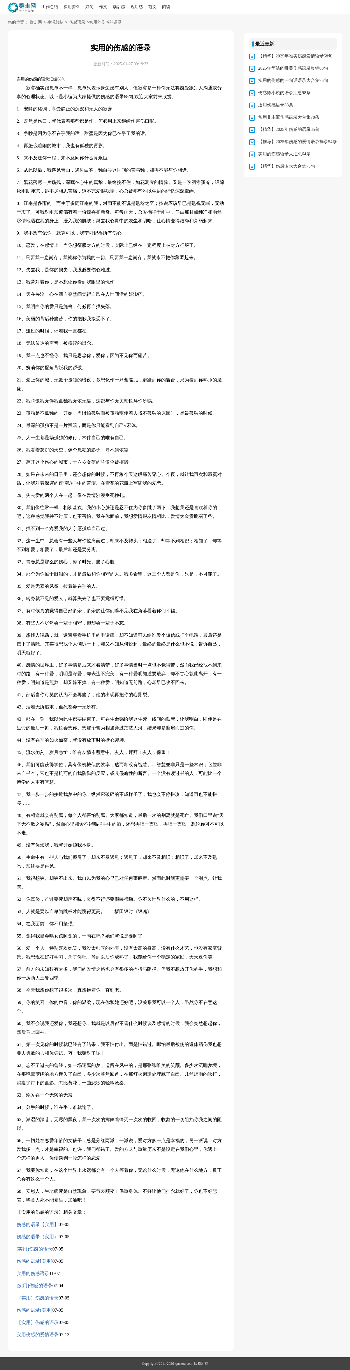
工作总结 (50, 7)
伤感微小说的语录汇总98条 (284, 92)
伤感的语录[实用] (34, 1261)
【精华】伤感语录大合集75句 (286, 166)
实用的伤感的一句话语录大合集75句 (293, 80)
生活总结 (55, 22)
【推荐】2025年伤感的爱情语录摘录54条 (297, 141)
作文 (103, 7)
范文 (152, 7)
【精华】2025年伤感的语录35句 (288, 129)
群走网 (36, 22)
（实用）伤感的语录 (38, 1297)
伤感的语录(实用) (34, 1310)
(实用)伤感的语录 (34, 1248)
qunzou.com (184, 1364)
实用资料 (72, 7)
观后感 (137, 7)
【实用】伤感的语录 (38, 1322)
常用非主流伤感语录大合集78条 (288, 117)
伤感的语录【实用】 (38, 1224)
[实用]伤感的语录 (34, 1285)
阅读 (166, 7)
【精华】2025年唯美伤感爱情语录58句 (295, 56)
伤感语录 (77, 22)
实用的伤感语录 (33, 1273)
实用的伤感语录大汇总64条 (284, 154)
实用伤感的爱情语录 (38, 1334)
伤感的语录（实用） (38, 1236)
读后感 (119, 7)
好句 (89, 7)
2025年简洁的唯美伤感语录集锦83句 (293, 68)
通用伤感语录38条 (275, 105)
